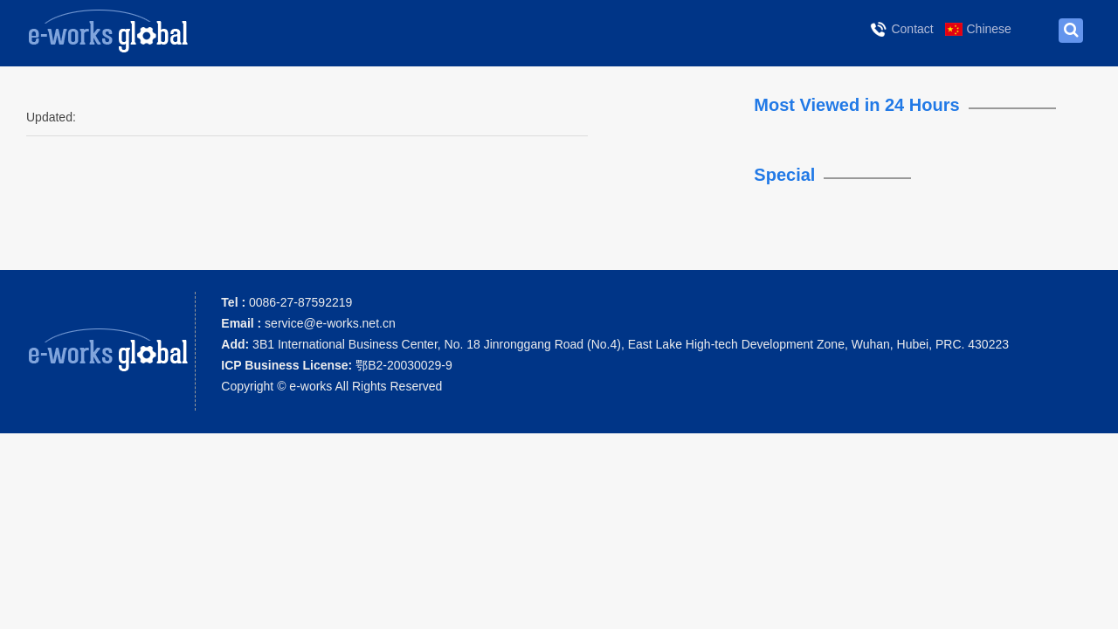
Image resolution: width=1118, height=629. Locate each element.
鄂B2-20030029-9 (336, 365)
